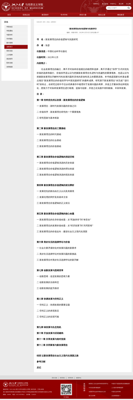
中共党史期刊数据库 (94, 387)
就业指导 (10, 59)
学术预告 (10, 39)
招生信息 (10, 51)
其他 (48, 22)
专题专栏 (10, 35)
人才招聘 (10, 55)
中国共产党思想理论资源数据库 (121, 383)
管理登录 (70, 378)
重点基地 (105, 4)
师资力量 (82, 15)
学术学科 (64, 15)
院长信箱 (10, 63)
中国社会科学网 (116, 391)
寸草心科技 (40, 389)
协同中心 (96, 4)
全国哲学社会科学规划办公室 (97, 391)
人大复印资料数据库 (117, 387)
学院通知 (10, 31)
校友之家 (101, 15)
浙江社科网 (92, 395)
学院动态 (10, 27)
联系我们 (62, 378)
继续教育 (120, 15)
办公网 (128, 4)
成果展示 (10, 47)
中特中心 (113, 4)
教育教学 (45, 15)
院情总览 (26, 15)
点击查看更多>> (116, 395)
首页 (9, 15)
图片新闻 (10, 43)
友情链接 (10, 67)
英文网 (121, 4)
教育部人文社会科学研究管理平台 (98, 383)
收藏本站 (78, 378)
